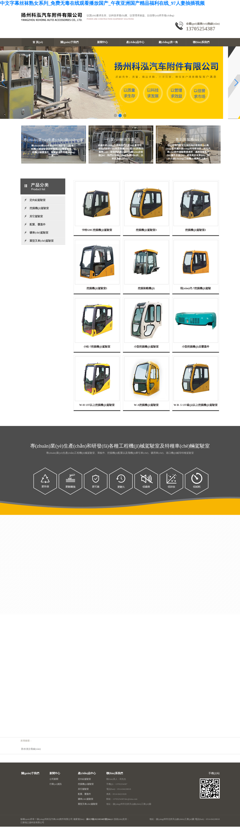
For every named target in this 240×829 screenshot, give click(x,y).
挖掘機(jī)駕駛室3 (146, 232)
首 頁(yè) (38, 42)
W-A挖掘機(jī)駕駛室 (146, 407)
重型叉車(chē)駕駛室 (42, 243)
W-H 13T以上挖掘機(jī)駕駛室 (96, 407)
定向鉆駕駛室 (38, 202)
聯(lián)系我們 (202, 42)
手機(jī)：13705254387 (116, 786)
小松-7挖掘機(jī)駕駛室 (97, 349)
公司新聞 (53, 781)
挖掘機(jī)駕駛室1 (97, 291)
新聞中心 (103, 42)
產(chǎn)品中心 (136, 42)
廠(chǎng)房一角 (169, 42)
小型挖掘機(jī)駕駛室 (146, 349)
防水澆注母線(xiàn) (31, 751)
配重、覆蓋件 (84, 796)
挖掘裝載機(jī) (146, 291)
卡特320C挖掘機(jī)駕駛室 (97, 232)
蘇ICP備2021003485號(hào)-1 (99, 822)
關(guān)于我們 (70, 42)
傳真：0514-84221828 (116, 796)
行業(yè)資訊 (55, 786)
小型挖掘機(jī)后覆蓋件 (195, 349)
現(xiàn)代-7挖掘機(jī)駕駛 (195, 291)
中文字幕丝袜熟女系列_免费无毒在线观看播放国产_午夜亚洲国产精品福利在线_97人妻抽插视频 (102, 3)
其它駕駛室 (36, 219)
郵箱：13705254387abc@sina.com (121, 801)
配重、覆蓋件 (38, 227)
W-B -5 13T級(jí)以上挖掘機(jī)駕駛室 (195, 407)
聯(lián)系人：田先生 (116, 781)
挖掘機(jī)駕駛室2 (195, 232)
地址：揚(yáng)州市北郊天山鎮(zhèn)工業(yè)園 (128, 806)
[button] (115, 118)
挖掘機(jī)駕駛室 (39, 210)
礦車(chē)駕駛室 (39, 235)
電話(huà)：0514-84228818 (118, 791)
